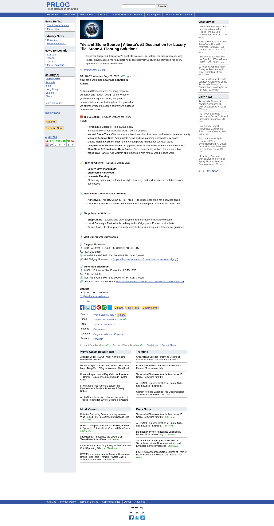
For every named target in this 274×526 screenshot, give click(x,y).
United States (52, 78)
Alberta (51, 57)
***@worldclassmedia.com (94, 296)
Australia (50, 82)
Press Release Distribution (62, 7)
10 (51, 144)
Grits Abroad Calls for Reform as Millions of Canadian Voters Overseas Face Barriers (158, 358)
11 (47, 144)
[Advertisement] (165, 102)
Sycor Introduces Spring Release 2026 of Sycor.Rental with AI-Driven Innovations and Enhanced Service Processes (158, 443)
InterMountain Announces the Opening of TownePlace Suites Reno (101, 438)
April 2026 (51, 137)
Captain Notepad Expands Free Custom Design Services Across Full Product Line (160, 393)
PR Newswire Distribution (179, 14)
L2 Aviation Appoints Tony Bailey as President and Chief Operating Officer (212, 69)
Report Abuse (169, 345)
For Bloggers (154, 14)
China (48, 96)
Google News (150, 307)
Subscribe (102, 14)
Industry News (52, 112)
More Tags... (54, 29)
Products (98, 338)
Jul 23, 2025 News (208, 170)
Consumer (53, 40)
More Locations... (56, 65)
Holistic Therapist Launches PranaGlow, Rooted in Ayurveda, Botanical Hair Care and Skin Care (104, 427)
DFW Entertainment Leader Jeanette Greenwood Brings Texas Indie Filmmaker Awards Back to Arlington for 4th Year (105, 457)
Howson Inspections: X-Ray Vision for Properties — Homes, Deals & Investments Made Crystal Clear (105, 377)
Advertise (140, 501)
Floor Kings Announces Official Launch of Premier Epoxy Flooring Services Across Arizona (161, 453)
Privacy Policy (68, 501)
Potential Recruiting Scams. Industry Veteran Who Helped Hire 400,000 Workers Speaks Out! (104, 415)
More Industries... (56, 43)
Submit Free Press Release (127, 14)
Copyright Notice (111, 501)
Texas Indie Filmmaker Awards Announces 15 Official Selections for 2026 (159, 375)
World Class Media (94, 69)
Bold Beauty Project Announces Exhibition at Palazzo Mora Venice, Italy (158, 367)
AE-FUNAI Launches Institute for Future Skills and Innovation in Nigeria (159, 384)
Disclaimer (152, 345)
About (127, 501)
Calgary (51, 54)
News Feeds (86, 14)
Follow (121, 314)
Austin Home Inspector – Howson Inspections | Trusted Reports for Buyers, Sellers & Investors (104, 398)
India (48, 85)
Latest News (69, 14)
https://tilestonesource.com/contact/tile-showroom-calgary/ (145, 259)
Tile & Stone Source (58, 25)
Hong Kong (51, 89)
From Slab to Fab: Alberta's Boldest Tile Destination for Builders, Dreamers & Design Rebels (102, 388)
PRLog (125, 76)
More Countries (53, 103)
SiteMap (51, 501)
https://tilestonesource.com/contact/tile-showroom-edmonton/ (149, 281)
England (50, 92)
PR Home (52, 14)
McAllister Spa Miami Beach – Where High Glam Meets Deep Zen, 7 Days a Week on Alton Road (104, 367)
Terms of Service (89, 501)
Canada (51, 61)
